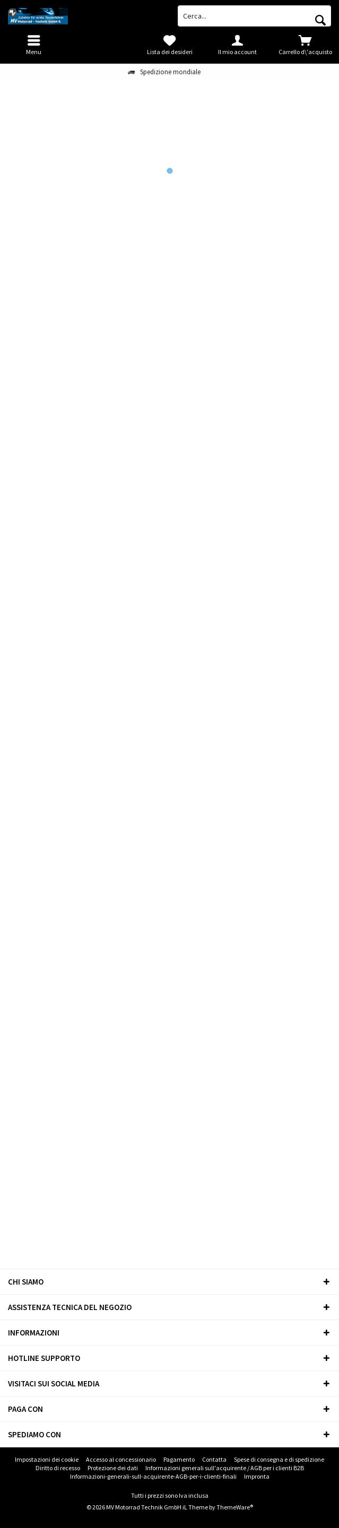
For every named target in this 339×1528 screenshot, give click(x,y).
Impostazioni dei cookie (47, 1459)
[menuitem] (305, 45)
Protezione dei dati (113, 1468)
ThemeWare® (234, 1507)
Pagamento (179, 1459)
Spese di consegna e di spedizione (279, 1459)
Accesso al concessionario (121, 1459)
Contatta (214, 1459)
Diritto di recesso (58, 1468)
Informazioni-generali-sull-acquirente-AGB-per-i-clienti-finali (153, 1476)
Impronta (257, 1476)
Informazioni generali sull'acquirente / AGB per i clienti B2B (224, 1468)
